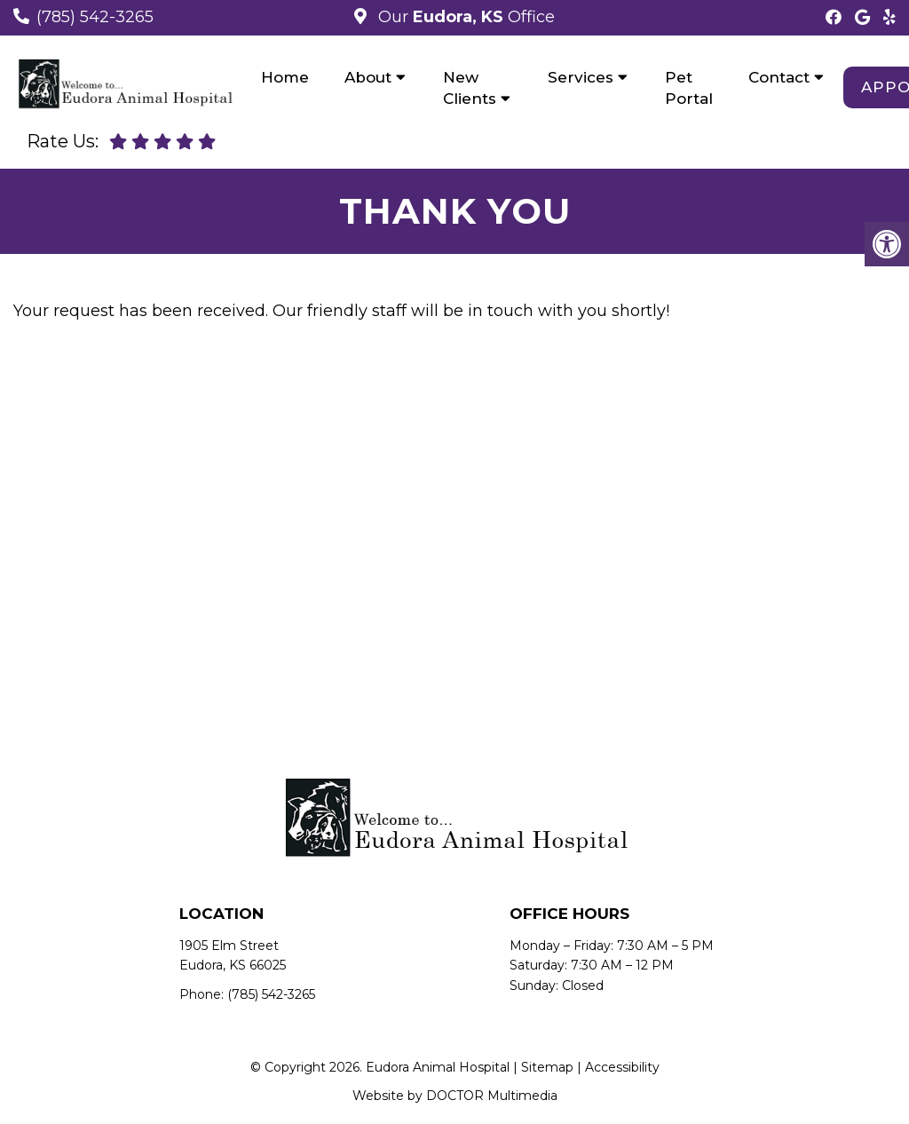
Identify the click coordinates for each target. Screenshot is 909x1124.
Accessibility (622, 1067)
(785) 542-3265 (95, 17)
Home (285, 77)
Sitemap (547, 1067)
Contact (779, 77)
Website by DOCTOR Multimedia (454, 1096)
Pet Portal (689, 87)
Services (580, 77)
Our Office (464, 17)
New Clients (469, 87)
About (367, 77)
